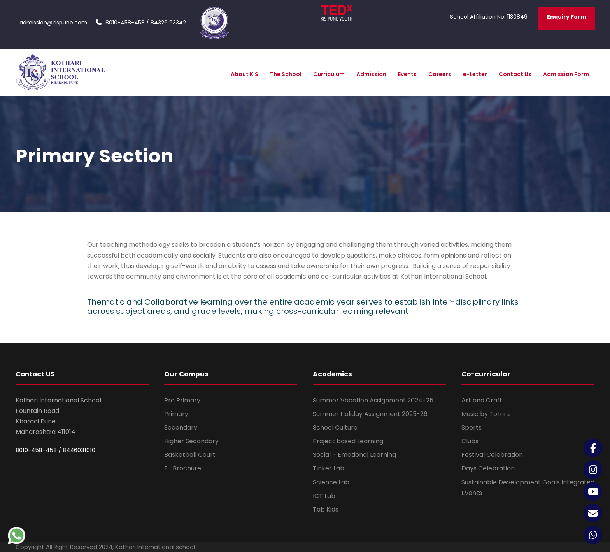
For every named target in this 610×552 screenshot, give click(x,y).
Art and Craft (481, 400)
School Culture (335, 427)
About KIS (244, 74)
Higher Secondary (191, 441)
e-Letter (475, 74)
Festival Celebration (492, 454)
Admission (371, 74)
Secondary (180, 427)
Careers (439, 74)
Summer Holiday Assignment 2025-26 (370, 413)
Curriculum (329, 74)
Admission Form (566, 74)
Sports (471, 427)
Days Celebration (488, 468)
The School (285, 74)
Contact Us (515, 74)
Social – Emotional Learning (354, 454)
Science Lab (331, 482)
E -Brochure (182, 468)
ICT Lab (324, 495)
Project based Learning (348, 441)
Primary (176, 413)
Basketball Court (190, 454)
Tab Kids (325, 509)
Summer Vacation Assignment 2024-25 (373, 400)
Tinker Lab (328, 468)
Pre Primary (182, 400)
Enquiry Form (566, 17)
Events (407, 74)
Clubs (470, 441)
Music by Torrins (486, 413)
